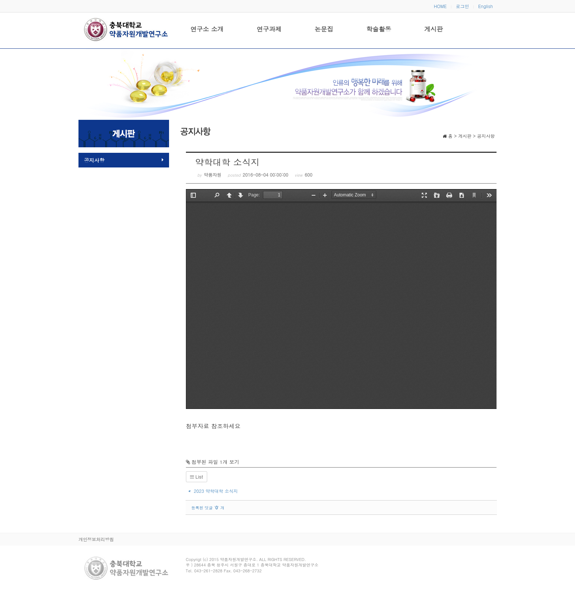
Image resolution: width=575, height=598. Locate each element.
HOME (440, 6)
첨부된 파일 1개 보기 (212, 461)
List (196, 476)
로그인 (462, 6)
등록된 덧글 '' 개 (207, 507)
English (485, 6)
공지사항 (124, 160)
